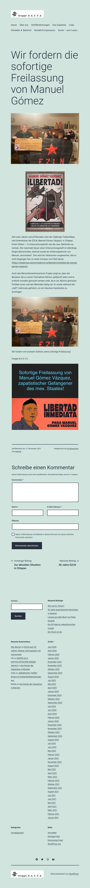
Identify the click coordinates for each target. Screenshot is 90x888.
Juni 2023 (52, 747)
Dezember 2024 (55, 695)
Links (71, 25)
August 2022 (53, 766)
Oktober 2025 (54, 669)
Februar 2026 (53, 654)
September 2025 (55, 673)
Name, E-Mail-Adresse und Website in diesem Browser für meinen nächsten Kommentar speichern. (44, 535)
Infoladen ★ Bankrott (21, 30)
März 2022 (52, 777)
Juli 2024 (52, 706)
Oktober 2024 (54, 699)
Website (15, 521)
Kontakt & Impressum (44, 30)
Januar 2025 (53, 691)
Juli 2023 (52, 743)
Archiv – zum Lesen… (68, 30)
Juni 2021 (52, 799)
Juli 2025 (52, 680)
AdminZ (18, 452)
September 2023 (55, 736)
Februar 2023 (53, 754)
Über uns (24, 25)
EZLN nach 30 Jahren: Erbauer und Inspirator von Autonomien (26, 651)
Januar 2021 (53, 818)
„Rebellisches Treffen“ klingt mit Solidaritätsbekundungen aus (26, 676)
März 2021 (52, 810)
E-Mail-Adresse (54, 507)
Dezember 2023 (55, 725)
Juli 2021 (52, 795)
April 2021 (52, 806)
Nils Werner (16, 647)
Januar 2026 (53, 658)
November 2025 (55, 665)
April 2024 (52, 714)
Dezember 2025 (55, 662)
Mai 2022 (52, 769)
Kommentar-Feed (55, 840)
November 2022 (55, 762)
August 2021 (53, 791)
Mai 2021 (52, 803)
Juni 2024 (52, 710)
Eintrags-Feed (54, 836)
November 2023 (55, 728)
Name (15, 507)
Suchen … (15, 601)
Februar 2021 (53, 814)
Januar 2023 (53, 758)
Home (14, 25)
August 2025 (53, 677)
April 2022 (52, 773)
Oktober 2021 (54, 784)
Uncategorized (72, 449)
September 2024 (55, 703)
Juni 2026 (52, 647)
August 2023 (53, 740)
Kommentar (17, 480)
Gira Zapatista (59, 25)
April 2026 (52, 651)
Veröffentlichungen (40, 25)
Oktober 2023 (54, 732)
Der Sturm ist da (55, 632)
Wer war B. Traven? (56, 606)
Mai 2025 (52, 684)
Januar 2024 (53, 721)
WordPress (74, 874)
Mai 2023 (52, 751)
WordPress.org (54, 844)
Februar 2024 (53, 717)
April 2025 (52, 688)
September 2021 (55, 788)
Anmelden (52, 833)
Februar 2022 (53, 780)
